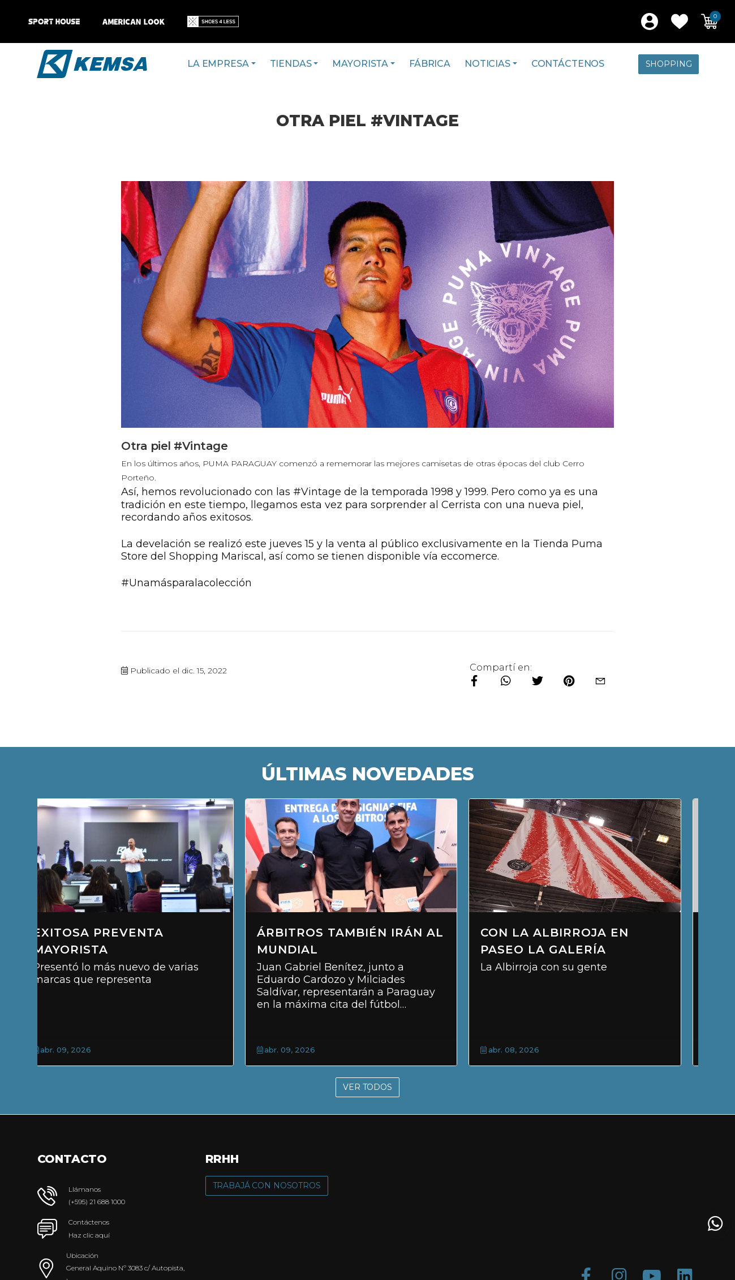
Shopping (669, 64)
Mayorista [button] (360, 63)
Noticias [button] (487, 63)
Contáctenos (567, 63)
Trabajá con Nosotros (267, 1185)
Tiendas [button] (291, 63)
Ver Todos (367, 1087)
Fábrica (429, 63)
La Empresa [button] (217, 63)
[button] (679, 21)
